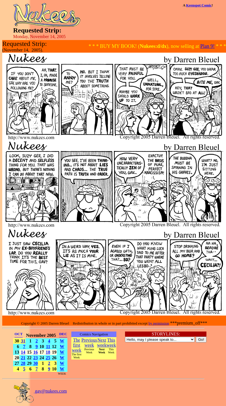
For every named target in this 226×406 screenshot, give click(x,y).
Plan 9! (207, 46)
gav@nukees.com (40, 391)
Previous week (89, 342)
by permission (159, 323)
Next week (102, 342)
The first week (76, 345)
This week (111, 342)
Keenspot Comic (198, 5)
